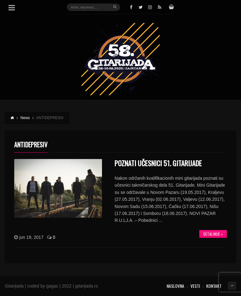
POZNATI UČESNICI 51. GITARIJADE (158, 163)
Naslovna (175, 285)
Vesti (195, 285)
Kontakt (214, 285)
